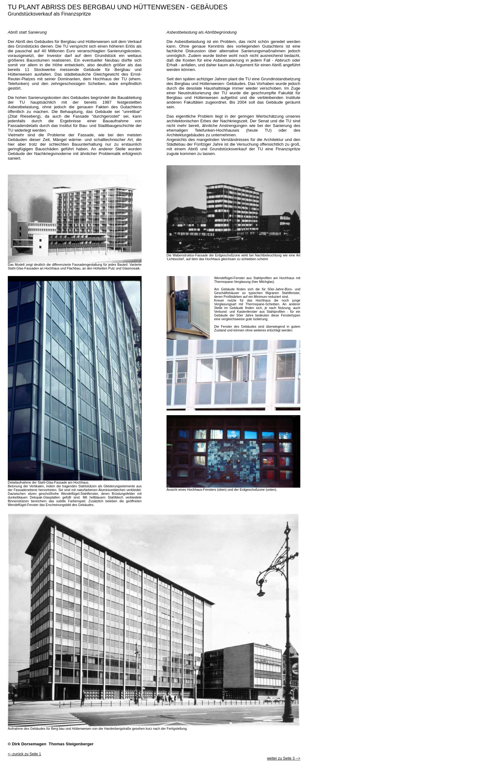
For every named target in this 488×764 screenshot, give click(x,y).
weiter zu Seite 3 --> (283, 758)
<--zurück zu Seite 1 (24, 754)
